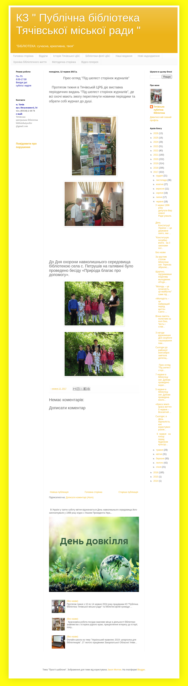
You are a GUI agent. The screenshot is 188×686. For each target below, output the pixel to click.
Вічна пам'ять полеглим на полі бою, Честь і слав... (163, 321)
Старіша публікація (128, 492)
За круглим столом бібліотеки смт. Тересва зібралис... (163, 262)
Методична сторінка (64, 62)
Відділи (43, 55)
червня (160, 201)
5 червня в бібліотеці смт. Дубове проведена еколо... (163, 394)
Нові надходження (149, 55)
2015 (156, 476)
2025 (156, 137)
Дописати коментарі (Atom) (79, 497)
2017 (156, 172)
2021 (156, 155)
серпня (160, 193)
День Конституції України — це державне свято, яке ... (164, 228)
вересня (160, 188)
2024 (156, 142)
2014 (156, 481)
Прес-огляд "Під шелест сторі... (163, 366)
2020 (156, 159)
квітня (159, 454)
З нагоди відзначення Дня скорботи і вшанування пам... (164, 338)
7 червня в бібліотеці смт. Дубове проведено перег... (163, 379)
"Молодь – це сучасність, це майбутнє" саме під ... (164, 290)
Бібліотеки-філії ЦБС (98, 55)
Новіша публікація (59, 492)
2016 (156, 472)
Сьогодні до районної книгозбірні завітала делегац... (162, 352)
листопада (161, 180)
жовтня (160, 184)
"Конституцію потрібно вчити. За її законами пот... (163, 242)
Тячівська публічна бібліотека (159, 109)
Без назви (161, 252)
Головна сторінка (23, 55)
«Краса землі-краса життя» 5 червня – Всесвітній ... (164, 408)
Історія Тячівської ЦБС (66, 55)
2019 (156, 163)
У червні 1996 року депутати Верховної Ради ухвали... (164, 212)
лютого (160, 462)
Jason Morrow (114, 669)
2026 (156, 133)
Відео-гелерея (89, 62)
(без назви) (72, 601)
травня (160, 450)
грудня (159, 175)
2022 (156, 150)
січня (159, 467)
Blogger (141, 669)
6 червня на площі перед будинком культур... (163, 439)
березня (160, 458)
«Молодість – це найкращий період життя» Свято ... (163, 305)
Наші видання (124, 55)
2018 (156, 168)
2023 (156, 146)
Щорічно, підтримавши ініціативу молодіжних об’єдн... (164, 277)
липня (159, 197)
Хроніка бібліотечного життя (30, 62)
